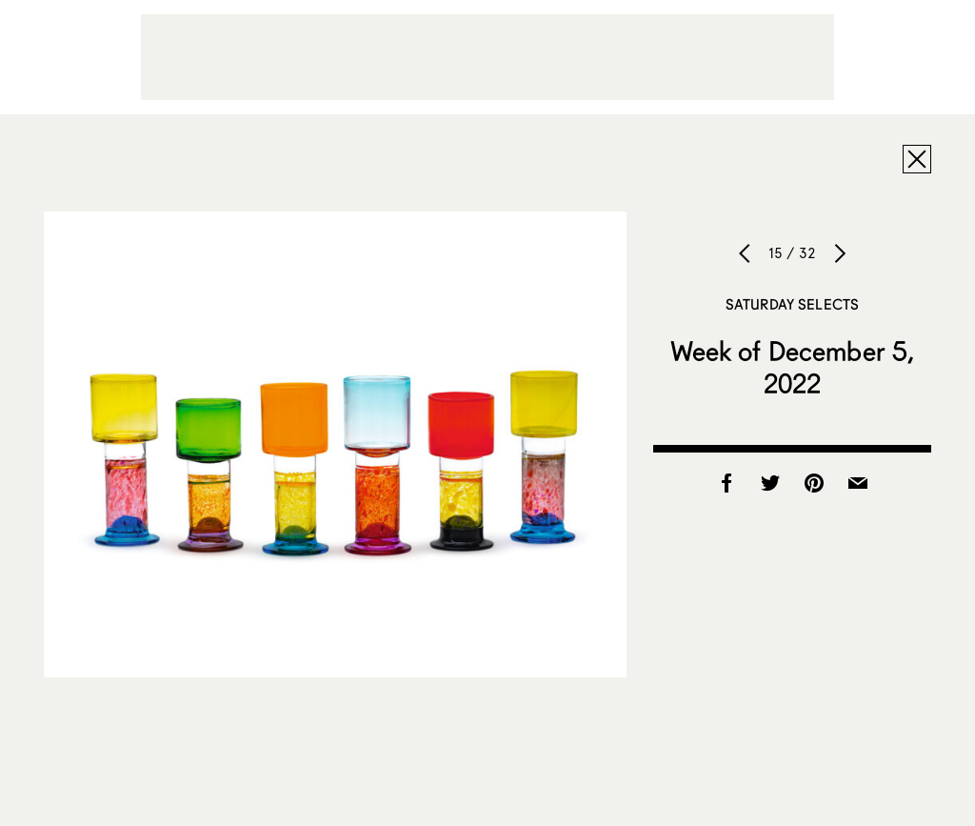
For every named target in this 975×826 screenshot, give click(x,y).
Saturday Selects (792, 303)
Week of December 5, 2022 (792, 366)
